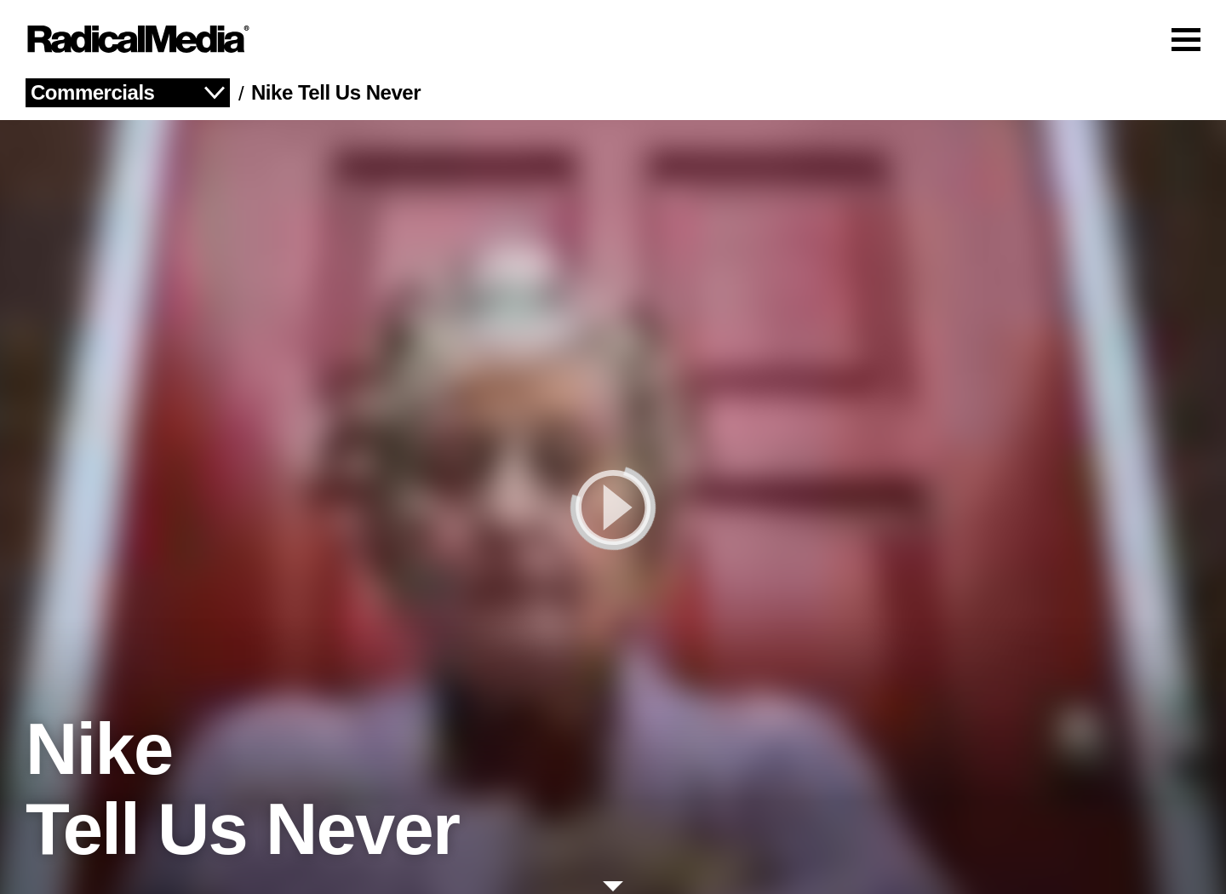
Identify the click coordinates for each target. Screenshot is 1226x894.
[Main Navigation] (613, 39)
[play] (613, 507)
